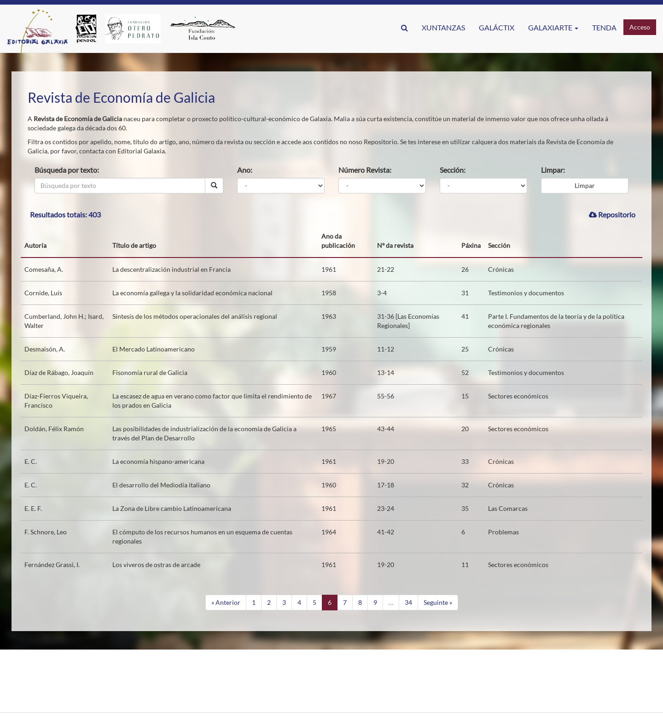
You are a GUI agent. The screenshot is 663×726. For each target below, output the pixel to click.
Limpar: (553, 169)
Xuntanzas (443, 27)
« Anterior (225, 602)
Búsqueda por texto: (67, 169)
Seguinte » (438, 602)
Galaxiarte (553, 27)
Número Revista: (364, 169)
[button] (404, 27)
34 (408, 602)
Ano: (244, 169)
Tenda (604, 27)
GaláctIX (496, 27)
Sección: (452, 169)
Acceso (639, 27)
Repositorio (612, 214)
